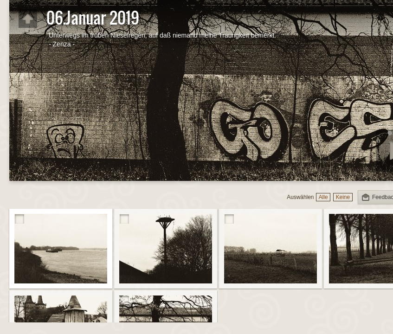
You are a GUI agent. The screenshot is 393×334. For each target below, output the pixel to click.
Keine (343, 197)
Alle (323, 197)
